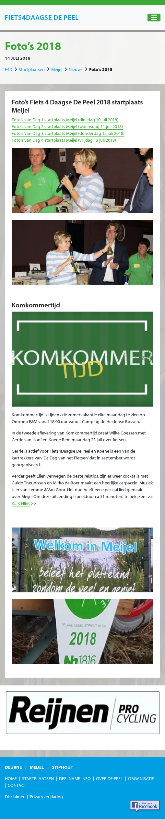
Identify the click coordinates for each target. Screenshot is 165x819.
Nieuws (76, 69)
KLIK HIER (21, 503)
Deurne (13, 767)
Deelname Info (75, 778)
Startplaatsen (32, 69)
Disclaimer (15, 797)
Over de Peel (109, 778)
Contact (17, 785)
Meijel (56, 69)
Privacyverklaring (46, 797)
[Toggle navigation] (153, 18)
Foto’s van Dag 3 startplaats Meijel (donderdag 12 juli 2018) (68, 133)
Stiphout (62, 767)
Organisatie (141, 778)
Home (11, 778)
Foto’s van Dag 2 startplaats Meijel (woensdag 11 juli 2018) (67, 126)
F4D (8, 69)
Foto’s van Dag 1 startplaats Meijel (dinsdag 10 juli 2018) (65, 120)
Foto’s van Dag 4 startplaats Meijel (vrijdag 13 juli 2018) (64, 140)
